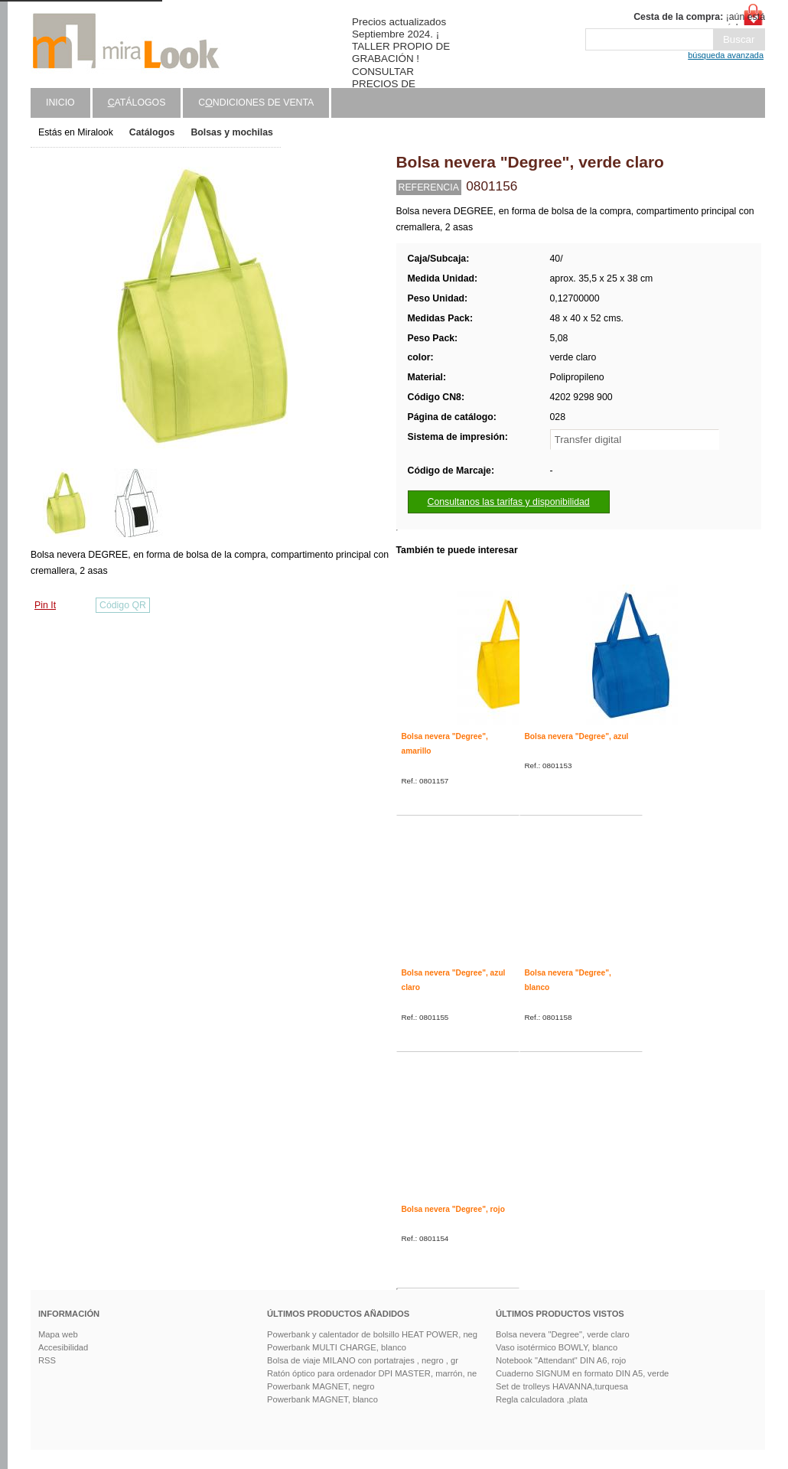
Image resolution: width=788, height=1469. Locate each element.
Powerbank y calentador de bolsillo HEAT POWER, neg (372, 1334)
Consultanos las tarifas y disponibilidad (509, 502)
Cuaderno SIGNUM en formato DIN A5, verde (582, 1373)
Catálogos (152, 132)
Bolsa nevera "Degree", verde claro (563, 1334)
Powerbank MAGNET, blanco (322, 1399)
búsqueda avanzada (726, 55)
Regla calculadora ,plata (542, 1399)
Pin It (45, 605)
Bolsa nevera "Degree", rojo (453, 1209)
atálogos (137, 102)
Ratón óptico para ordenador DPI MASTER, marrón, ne (372, 1373)
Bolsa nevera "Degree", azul (577, 736)
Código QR (122, 605)
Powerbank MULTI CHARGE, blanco (336, 1347)
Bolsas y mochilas (231, 132)
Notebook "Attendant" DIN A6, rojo (561, 1360)
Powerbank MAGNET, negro (321, 1386)
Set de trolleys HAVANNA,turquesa (562, 1386)
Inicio (60, 102)
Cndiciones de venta (256, 102)
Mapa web (58, 1334)
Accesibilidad (63, 1347)
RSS (47, 1360)
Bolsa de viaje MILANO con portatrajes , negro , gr (362, 1360)
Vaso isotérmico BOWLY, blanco (556, 1347)
